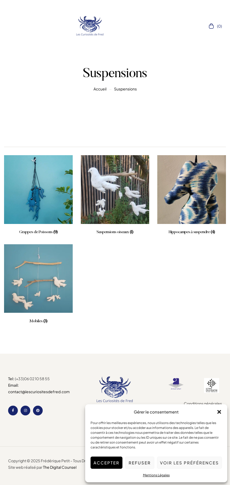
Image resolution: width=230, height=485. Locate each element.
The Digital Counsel (59, 467)
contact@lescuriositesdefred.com (39, 391)
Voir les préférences (189, 462)
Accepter (106, 462)
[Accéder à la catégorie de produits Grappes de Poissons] (38, 195)
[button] (219, 412)
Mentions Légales (156, 475)
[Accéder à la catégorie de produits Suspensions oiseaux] (115, 195)
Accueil (100, 88)
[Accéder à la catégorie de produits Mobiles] (38, 284)
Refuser (140, 462)
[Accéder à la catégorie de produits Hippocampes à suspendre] (191, 195)
